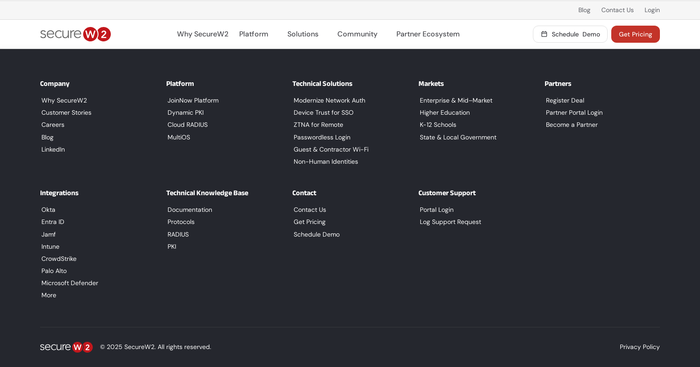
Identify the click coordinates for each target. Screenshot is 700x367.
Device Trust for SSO (322, 112)
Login (652, 10)
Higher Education (443, 112)
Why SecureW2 (202, 34)
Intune (49, 246)
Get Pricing (635, 34)
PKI (170, 246)
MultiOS (177, 137)
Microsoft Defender (68, 283)
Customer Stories (65, 112)
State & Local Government (456, 137)
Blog (584, 10)
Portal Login (435, 210)
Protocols (179, 222)
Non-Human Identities (324, 161)
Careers (51, 125)
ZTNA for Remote (317, 125)
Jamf (47, 234)
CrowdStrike (57, 259)
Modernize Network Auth (328, 100)
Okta (47, 210)
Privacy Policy (640, 347)
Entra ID (51, 222)
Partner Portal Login (573, 112)
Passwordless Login (320, 137)
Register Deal (564, 100)
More (47, 295)
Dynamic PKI (184, 112)
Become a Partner (570, 125)
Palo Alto (52, 271)
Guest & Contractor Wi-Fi (329, 149)
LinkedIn (52, 149)
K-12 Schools (436, 125)
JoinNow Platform (191, 100)
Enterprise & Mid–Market (454, 100)
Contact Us (617, 10)
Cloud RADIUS (186, 125)
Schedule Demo (315, 234)
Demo (570, 34)
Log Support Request (449, 222)
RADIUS (176, 234)
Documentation (188, 210)
